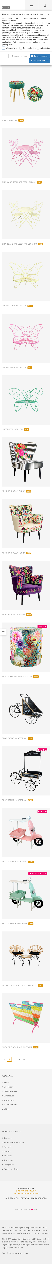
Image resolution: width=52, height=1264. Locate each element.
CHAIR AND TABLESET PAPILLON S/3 (22, 182)
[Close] (47, 13)
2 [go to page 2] (14, 1059)
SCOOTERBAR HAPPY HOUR (18, 862)
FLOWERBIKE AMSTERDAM (17, 738)
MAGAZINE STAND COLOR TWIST (20, 1047)
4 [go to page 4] (24, 1059)
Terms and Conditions (14, 1142)
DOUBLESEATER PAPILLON (17, 306)
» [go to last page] (28, 1059)
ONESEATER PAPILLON (15, 429)
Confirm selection (39, 56)
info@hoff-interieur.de (26, 1193)
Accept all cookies (39, 61)
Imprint (7, 1151)
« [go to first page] (4, 1059)
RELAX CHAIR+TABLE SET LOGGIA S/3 (22, 985)
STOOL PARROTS (13, 120)
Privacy (7, 1147)
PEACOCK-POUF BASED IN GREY (20, 676)
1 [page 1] (9, 1059)
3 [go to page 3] (19, 1059)
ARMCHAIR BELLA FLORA (16, 491)
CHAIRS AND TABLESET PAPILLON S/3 (22, 244)
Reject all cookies (18, 56)
